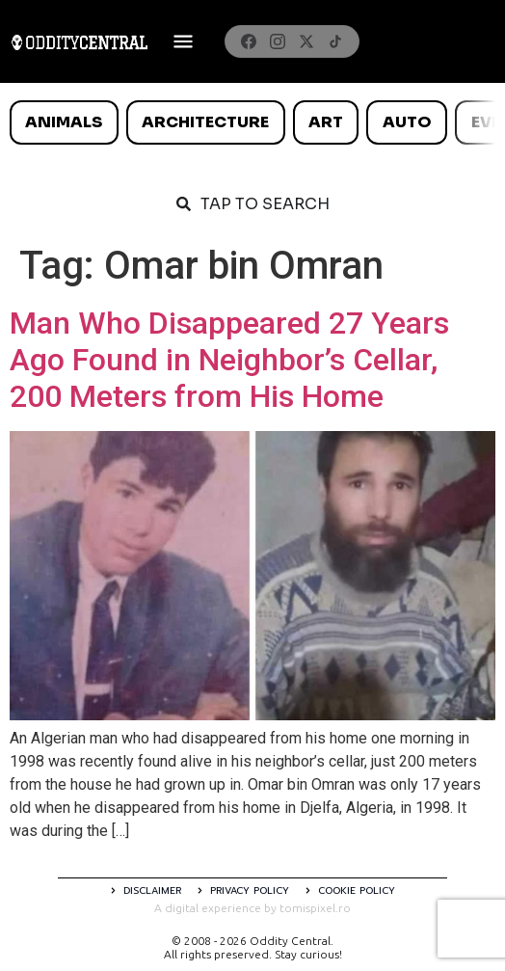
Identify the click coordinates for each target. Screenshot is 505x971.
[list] (252, 122)
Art (325, 122)
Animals (63, 122)
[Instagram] (277, 41)
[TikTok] (335, 41)
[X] (306, 41)
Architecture (205, 122)
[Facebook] (248, 41)
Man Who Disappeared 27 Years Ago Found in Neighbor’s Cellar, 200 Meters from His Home (229, 360)
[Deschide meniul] (183, 41)
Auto (407, 122)
